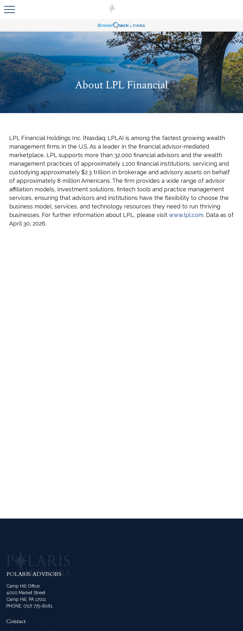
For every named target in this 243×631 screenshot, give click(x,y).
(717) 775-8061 (38, 606)
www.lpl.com (186, 215)
